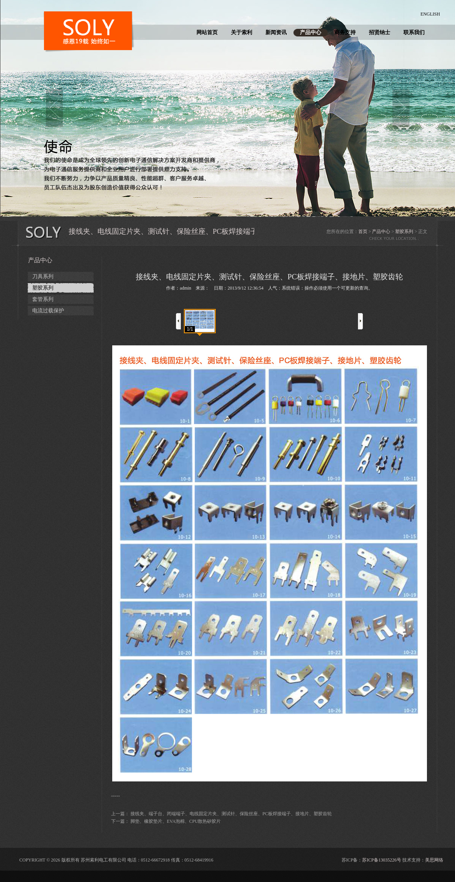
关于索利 (241, 32)
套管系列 (42, 299)
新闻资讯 (276, 32)
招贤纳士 (379, 32)
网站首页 (207, 32)
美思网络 (434, 860)
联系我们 (414, 32)
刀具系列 (42, 276)
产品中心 (310, 32)
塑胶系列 (404, 231)
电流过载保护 (48, 310)
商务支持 (345, 32)
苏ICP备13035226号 (381, 860)
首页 (362, 231)
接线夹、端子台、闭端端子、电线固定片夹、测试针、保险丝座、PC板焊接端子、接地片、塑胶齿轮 (231, 813)
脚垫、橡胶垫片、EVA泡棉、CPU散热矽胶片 (175, 821)
